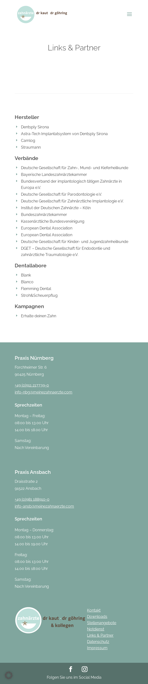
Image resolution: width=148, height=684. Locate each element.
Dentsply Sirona (35, 127)
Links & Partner (100, 635)
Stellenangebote (101, 623)
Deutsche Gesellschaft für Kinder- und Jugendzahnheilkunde (74, 241)
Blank (26, 275)
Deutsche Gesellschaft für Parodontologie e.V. (61, 194)
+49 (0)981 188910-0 (32, 499)
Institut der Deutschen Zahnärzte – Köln (56, 208)
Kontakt (94, 610)
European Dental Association (46, 228)
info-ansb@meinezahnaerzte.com (44, 506)
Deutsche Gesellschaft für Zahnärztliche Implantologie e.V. (72, 201)
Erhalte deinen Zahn (38, 316)
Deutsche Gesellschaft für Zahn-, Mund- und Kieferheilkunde (74, 168)
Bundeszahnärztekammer (44, 214)
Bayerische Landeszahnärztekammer (54, 174)
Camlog (28, 140)
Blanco (27, 282)
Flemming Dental (36, 288)
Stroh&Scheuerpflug (39, 295)
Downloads (97, 616)
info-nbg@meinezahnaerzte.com (43, 392)
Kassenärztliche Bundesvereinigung (52, 221)
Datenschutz (98, 641)
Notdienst (95, 629)
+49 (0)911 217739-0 (32, 385)
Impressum (97, 648)
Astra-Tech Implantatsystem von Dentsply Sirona (64, 133)
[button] (8, 675)
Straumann (31, 147)
